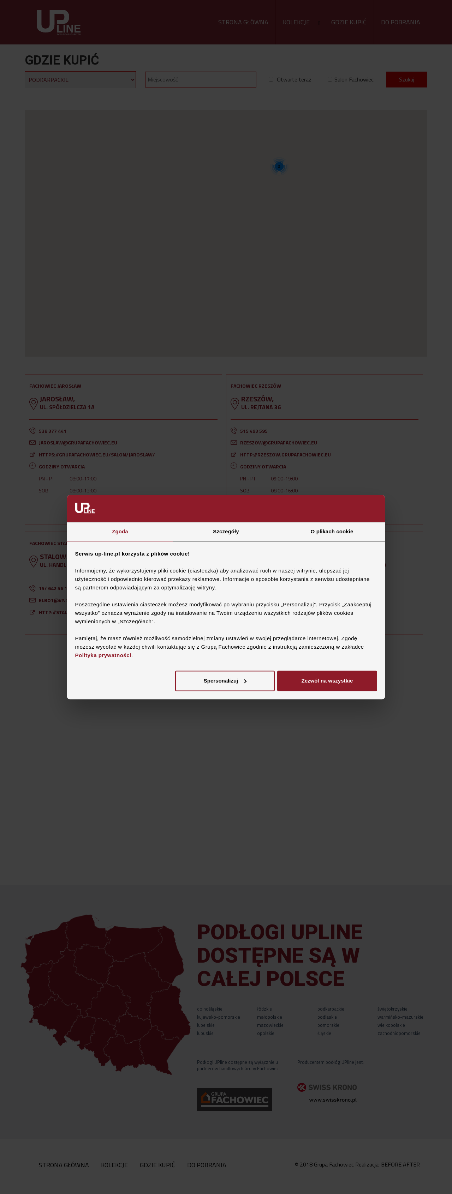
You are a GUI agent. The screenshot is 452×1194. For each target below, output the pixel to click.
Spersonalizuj (225, 681)
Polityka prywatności (103, 655)
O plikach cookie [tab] (332, 532)
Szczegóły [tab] (226, 532)
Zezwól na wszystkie (327, 681)
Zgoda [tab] (120, 532)
